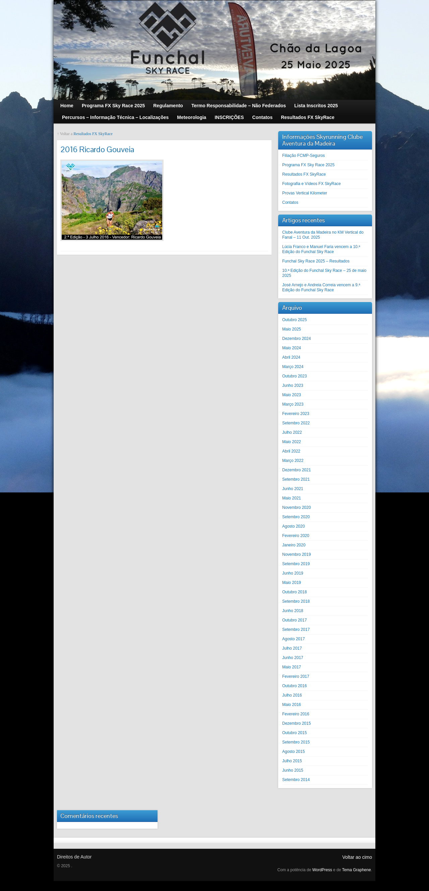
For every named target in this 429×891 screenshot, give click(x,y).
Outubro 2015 (294, 732)
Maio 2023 (291, 395)
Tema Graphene (356, 870)
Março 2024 (292, 366)
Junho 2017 (292, 657)
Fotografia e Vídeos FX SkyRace (311, 183)
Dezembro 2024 (296, 338)
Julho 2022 (292, 432)
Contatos (290, 202)
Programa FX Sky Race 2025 (308, 165)
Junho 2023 (292, 385)
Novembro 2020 (296, 507)
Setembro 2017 (296, 629)
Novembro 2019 (296, 554)
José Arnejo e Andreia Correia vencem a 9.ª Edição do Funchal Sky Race (321, 287)
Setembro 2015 (296, 742)
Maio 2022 (291, 441)
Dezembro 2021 (296, 470)
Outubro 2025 (294, 319)
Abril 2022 (291, 451)
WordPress (322, 870)
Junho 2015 (292, 770)
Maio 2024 (291, 348)
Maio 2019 (291, 582)
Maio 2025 (291, 329)
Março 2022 (292, 460)
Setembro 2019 (296, 563)
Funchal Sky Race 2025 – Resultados (316, 261)
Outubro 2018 (294, 592)
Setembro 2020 (296, 517)
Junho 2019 (292, 573)
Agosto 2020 (293, 526)
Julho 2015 (292, 761)
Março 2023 (292, 404)
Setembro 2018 (296, 601)
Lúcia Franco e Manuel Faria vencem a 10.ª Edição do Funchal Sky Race (321, 249)
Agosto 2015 (293, 751)
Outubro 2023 (294, 376)
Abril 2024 (291, 357)
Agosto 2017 (293, 639)
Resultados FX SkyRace (93, 133)
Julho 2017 (292, 648)
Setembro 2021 (296, 479)
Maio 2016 (291, 704)
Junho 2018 (292, 610)
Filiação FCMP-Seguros (303, 155)
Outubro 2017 (294, 620)
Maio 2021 (291, 498)
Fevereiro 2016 (295, 714)
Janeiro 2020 (293, 545)
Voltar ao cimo (357, 857)
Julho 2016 (292, 695)
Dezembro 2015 (296, 723)
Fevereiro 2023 (295, 413)
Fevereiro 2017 (295, 676)
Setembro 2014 (296, 779)
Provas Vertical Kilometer (304, 193)
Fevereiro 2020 (295, 535)
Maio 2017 (291, 667)
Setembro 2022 (296, 423)
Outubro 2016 (294, 686)
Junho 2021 (292, 488)
